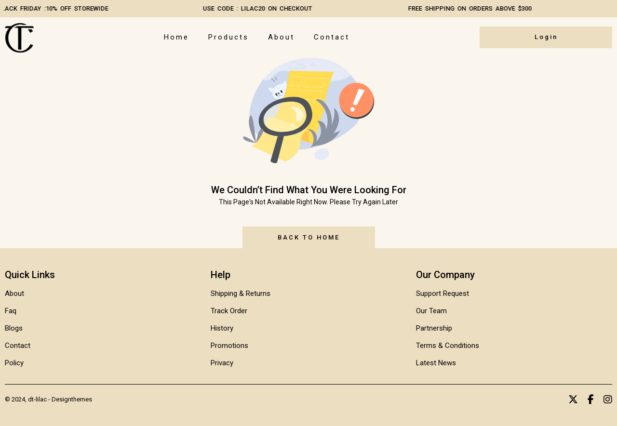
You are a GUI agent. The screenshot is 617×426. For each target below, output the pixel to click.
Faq (10, 310)
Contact (331, 37)
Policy (14, 363)
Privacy (222, 363)
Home (176, 37)
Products (228, 37)
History (222, 328)
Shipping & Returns (240, 293)
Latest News (436, 363)
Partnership (434, 328)
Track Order (229, 310)
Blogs (14, 328)
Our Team (431, 310)
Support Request (442, 293)
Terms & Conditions (447, 345)
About (281, 37)
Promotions (229, 345)
